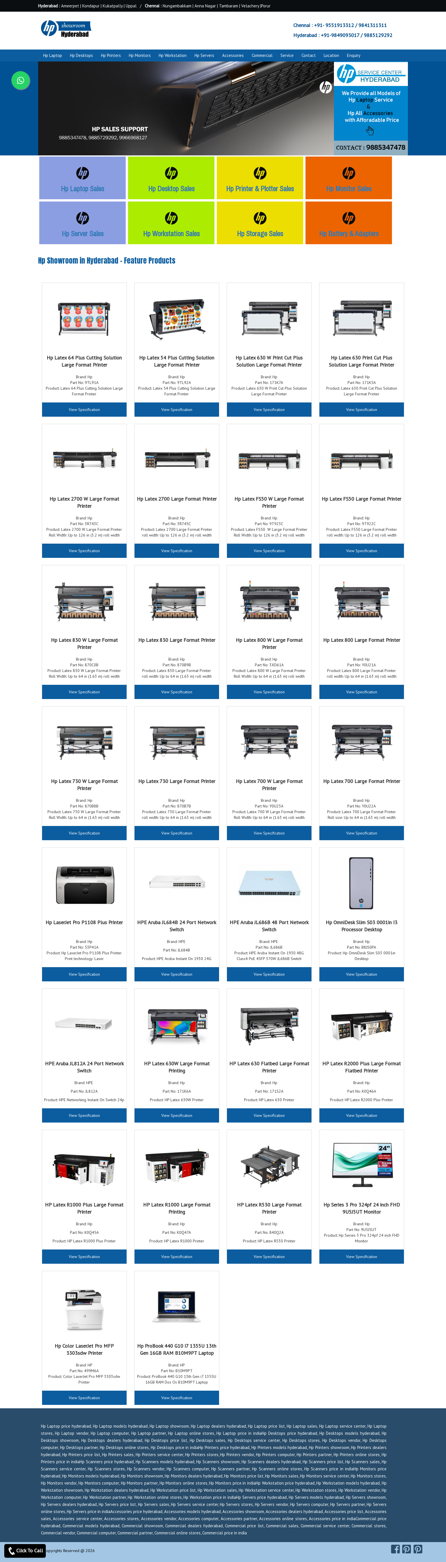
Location (331, 55)
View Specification (84, 409)
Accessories (233, 55)
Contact (309, 55)
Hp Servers (204, 55)
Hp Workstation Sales (171, 234)
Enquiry (353, 55)
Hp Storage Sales (260, 234)
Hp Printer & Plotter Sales (260, 189)
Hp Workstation (173, 55)
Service (287, 55)
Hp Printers (111, 55)
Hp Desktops (81, 55)
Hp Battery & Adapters (349, 234)
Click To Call (25, 1550)
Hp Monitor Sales (348, 189)
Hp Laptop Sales (82, 189)
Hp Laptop (52, 55)
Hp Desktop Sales (171, 189)
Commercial (262, 55)
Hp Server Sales (83, 234)
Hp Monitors (140, 55)
